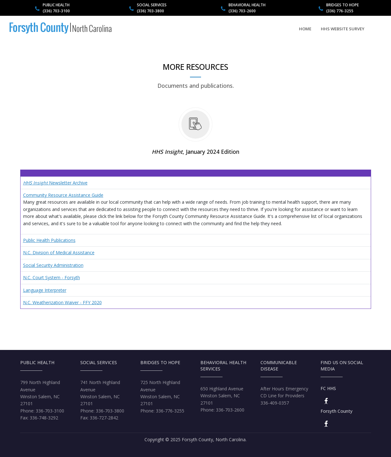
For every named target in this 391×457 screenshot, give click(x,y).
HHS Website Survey (342, 29)
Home (305, 29)
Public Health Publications (49, 240)
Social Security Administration (53, 265)
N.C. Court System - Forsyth (51, 277)
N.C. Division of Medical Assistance (59, 253)
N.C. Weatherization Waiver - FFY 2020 (62, 302)
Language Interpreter (44, 290)
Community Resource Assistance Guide (63, 195)
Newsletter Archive (55, 183)
